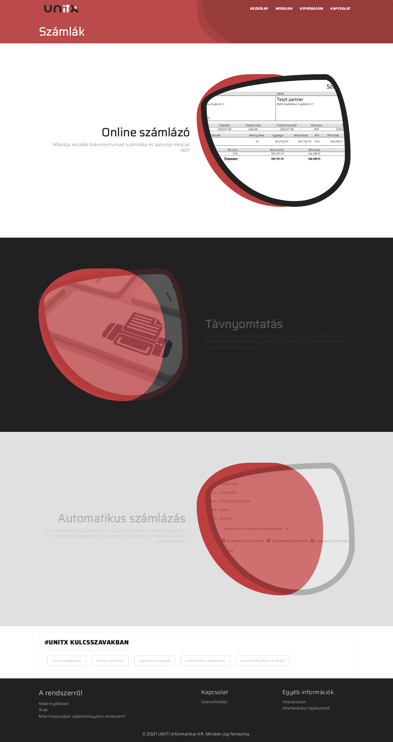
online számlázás (67, 660)
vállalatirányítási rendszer (263, 660)
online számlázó (110, 660)
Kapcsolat (340, 8)
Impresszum (294, 702)
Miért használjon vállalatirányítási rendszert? (82, 716)
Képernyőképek (54, 703)
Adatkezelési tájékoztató (306, 708)
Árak (43, 710)
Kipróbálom (311, 8)
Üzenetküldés (214, 702)
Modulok (284, 8)
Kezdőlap (259, 8)
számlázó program (154, 660)
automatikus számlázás (205, 660)
